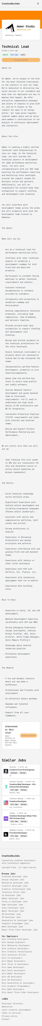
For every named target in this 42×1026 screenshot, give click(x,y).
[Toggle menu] (38, 3)
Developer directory (12, 1003)
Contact (6, 1019)
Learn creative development (16, 1010)
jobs (15, 876)
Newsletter (7, 1007)
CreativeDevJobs (11, 855)
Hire (15, 939)
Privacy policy (9, 1016)
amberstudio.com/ (24, 30)
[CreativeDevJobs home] (11, 3)
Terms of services (11, 1013)
